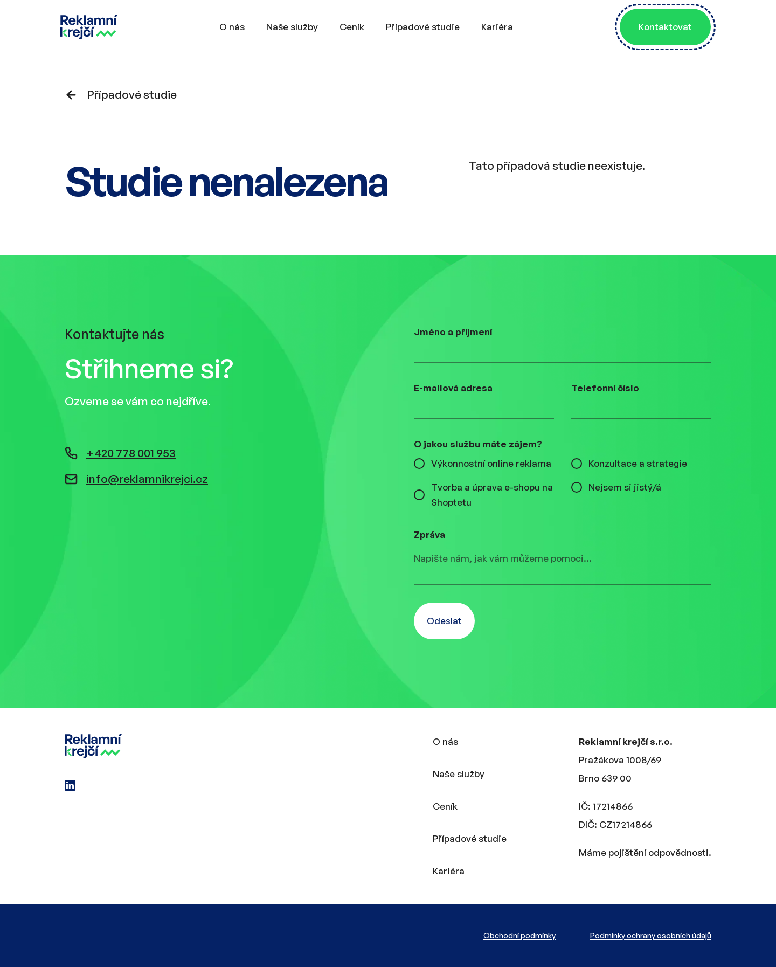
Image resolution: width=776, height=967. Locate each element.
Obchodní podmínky (519, 935)
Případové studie (423, 26)
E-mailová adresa (453, 387)
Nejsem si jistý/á (624, 487)
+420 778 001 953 (120, 453)
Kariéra (497, 26)
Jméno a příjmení (453, 331)
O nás (232, 26)
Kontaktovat (665, 26)
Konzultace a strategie (637, 463)
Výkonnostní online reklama (491, 463)
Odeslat (444, 620)
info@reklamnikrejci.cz (136, 479)
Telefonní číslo (605, 387)
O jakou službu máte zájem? (478, 444)
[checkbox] (419, 463)
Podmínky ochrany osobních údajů (650, 935)
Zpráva (429, 534)
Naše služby (292, 26)
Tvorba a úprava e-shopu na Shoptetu (492, 494)
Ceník (352, 26)
